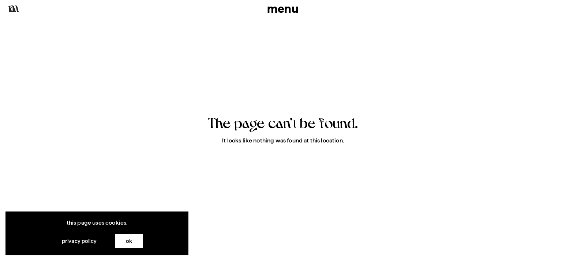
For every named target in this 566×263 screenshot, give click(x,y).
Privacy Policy (79, 242)
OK (129, 242)
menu (283, 8)
